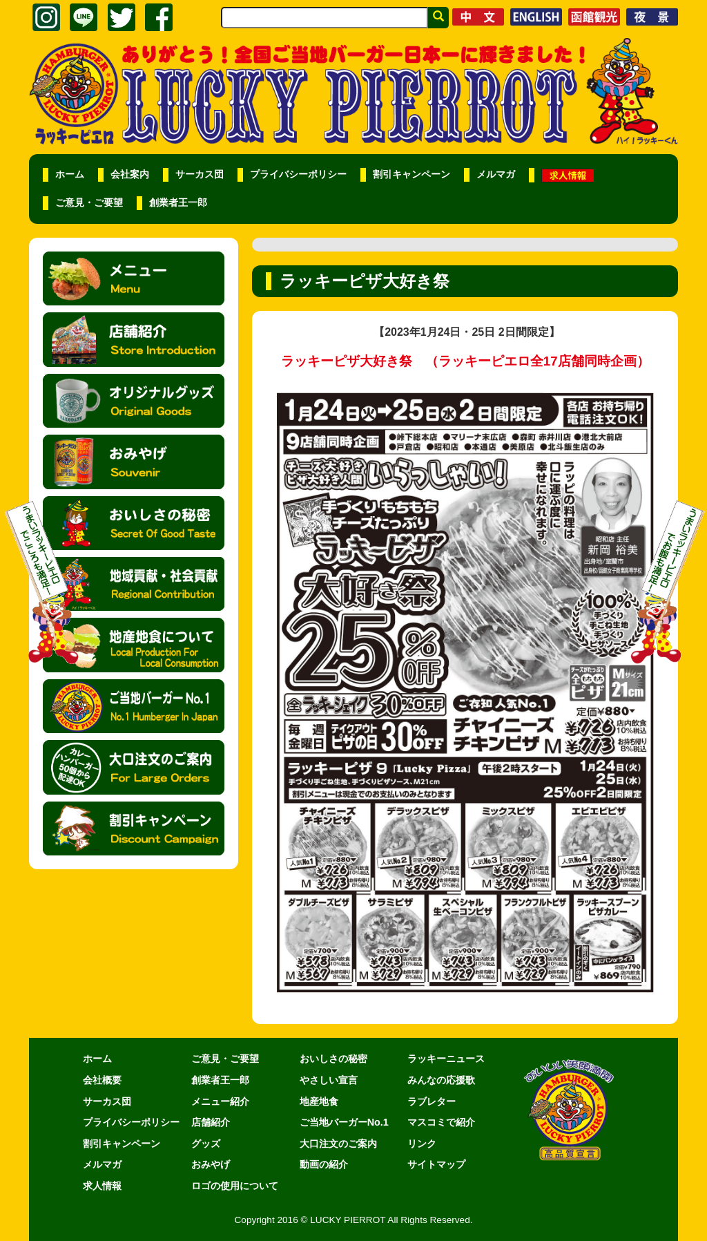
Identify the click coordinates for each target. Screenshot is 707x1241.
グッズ (205, 1143)
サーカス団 (199, 174)
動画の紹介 (324, 1164)
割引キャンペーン (411, 174)
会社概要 (102, 1080)
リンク (421, 1143)
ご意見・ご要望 (89, 203)
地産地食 (319, 1101)
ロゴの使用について (234, 1185)
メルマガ (495, 174)
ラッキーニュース (446, 1058)
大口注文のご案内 (338, 1143)
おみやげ (210, 1164)
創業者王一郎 (178, 203)
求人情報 (102, 1185)
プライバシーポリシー (298, 174)
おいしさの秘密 (333, 1058)
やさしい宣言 (329, 1080)
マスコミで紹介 (441, 1122)
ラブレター (431, 1101)
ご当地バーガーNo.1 (344, 1122)
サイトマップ (436, 1164)
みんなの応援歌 (441, 1080)
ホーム (69, 174)
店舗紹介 (210, 1122)
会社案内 (129, 174)
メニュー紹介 (220, 1101)
